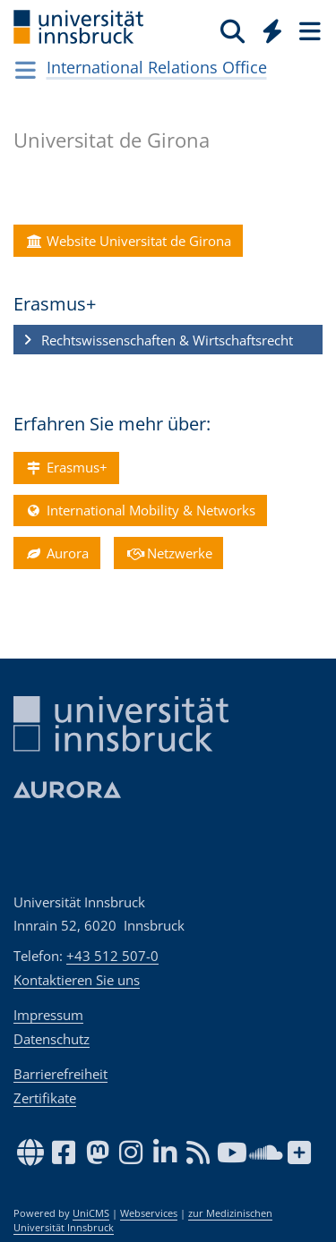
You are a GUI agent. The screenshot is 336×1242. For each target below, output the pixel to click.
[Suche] (232, 30)
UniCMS (91, 1213)
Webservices (148, 1213)
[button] (168, 340)
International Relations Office (157, 67)
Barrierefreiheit (60, 1074)
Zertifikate (44, 1098)
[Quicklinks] (273, 30)
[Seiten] (308, 30)
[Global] (267, 27)
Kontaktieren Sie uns (76, 980)
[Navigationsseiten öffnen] (25, 69)
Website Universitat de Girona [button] (127, 241)
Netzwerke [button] (168, 553)
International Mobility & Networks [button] (139, 510)
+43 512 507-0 (112, 956)
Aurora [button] (56, 553)
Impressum (48, 1015)
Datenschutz (51, 1039)
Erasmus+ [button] (66, 467)
